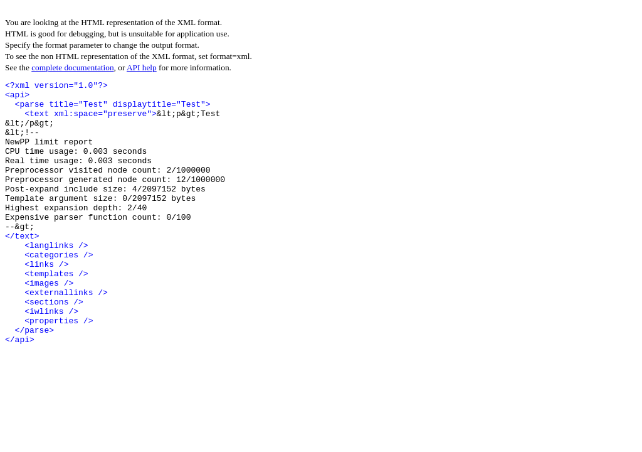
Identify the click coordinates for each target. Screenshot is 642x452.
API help (142, 67)
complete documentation (72, 67)
